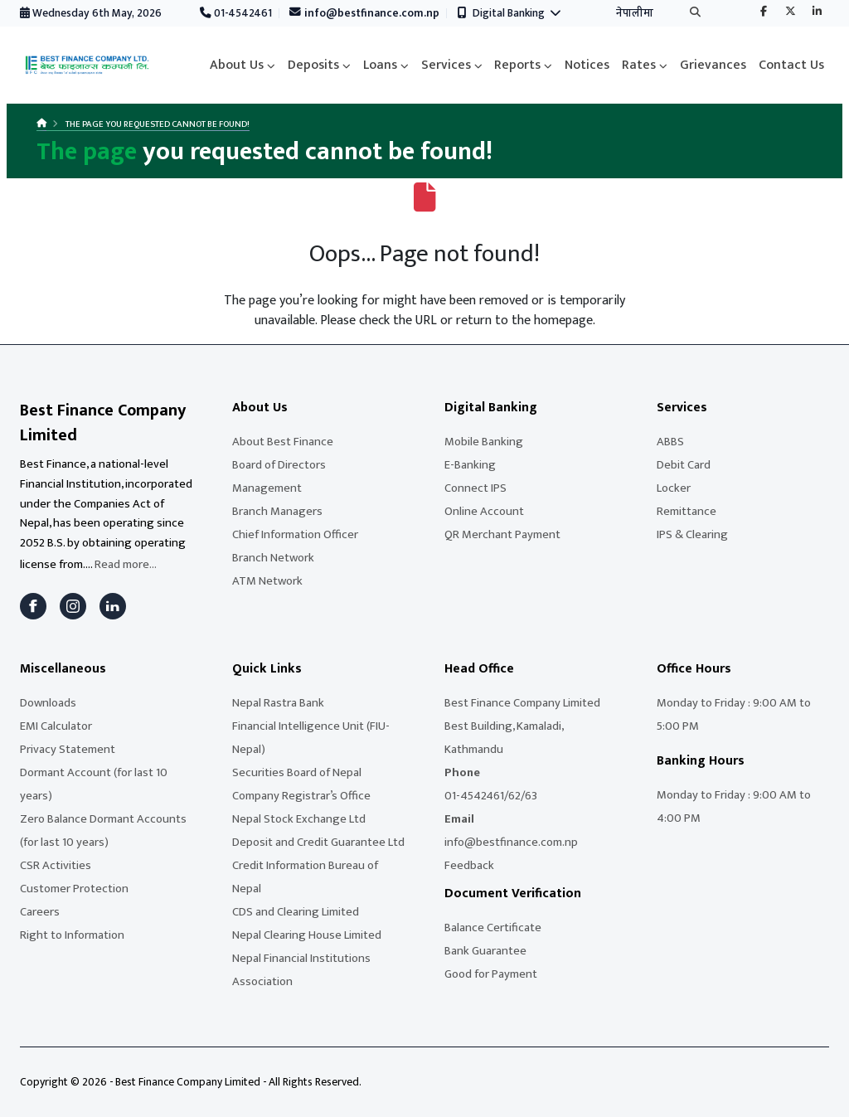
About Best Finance (282, 441)
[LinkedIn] (112, 606)
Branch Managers (277, 511)
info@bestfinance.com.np (364, 13)
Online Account (484, 511)
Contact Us (791, 65)
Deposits (313, 65)
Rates (639, 65)
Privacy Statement (67, 749)
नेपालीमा (634, 13)
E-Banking (470, 464)
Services (446, 65)
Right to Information (72, 935)
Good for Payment (490, 974)
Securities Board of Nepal (296, 772)
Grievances (713, 65)
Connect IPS (475, 488)
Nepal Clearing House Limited (306, 935)
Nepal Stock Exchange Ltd (299, 819)
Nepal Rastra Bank (278, 702)
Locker (674, 488)
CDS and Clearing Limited (295, 911)
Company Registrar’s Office (301, 795)
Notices (587, 65)
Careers (40, 911)
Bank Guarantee (485, 950)
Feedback (469, 865)
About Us (237, 65)
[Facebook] (33, 606)
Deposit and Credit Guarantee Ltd (318, 842)
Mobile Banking (483, 441)
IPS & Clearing (692, 534)
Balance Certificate (492, 927)
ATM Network (267, 581)
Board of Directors (279, 464)
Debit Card (684, 464)
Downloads (48, 702)
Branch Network (273, 557)
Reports (517, 65)
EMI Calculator (56, 726)
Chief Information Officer (295, 534)
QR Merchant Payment (502, 534)
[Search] (695, 14)
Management (267, 488)
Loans (380, 65)
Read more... (126, 564)
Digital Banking (509, 13)
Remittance (686, 511)
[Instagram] (73, 606)
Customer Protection (74, 888)
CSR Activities (55, 865)
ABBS (670, 441)
